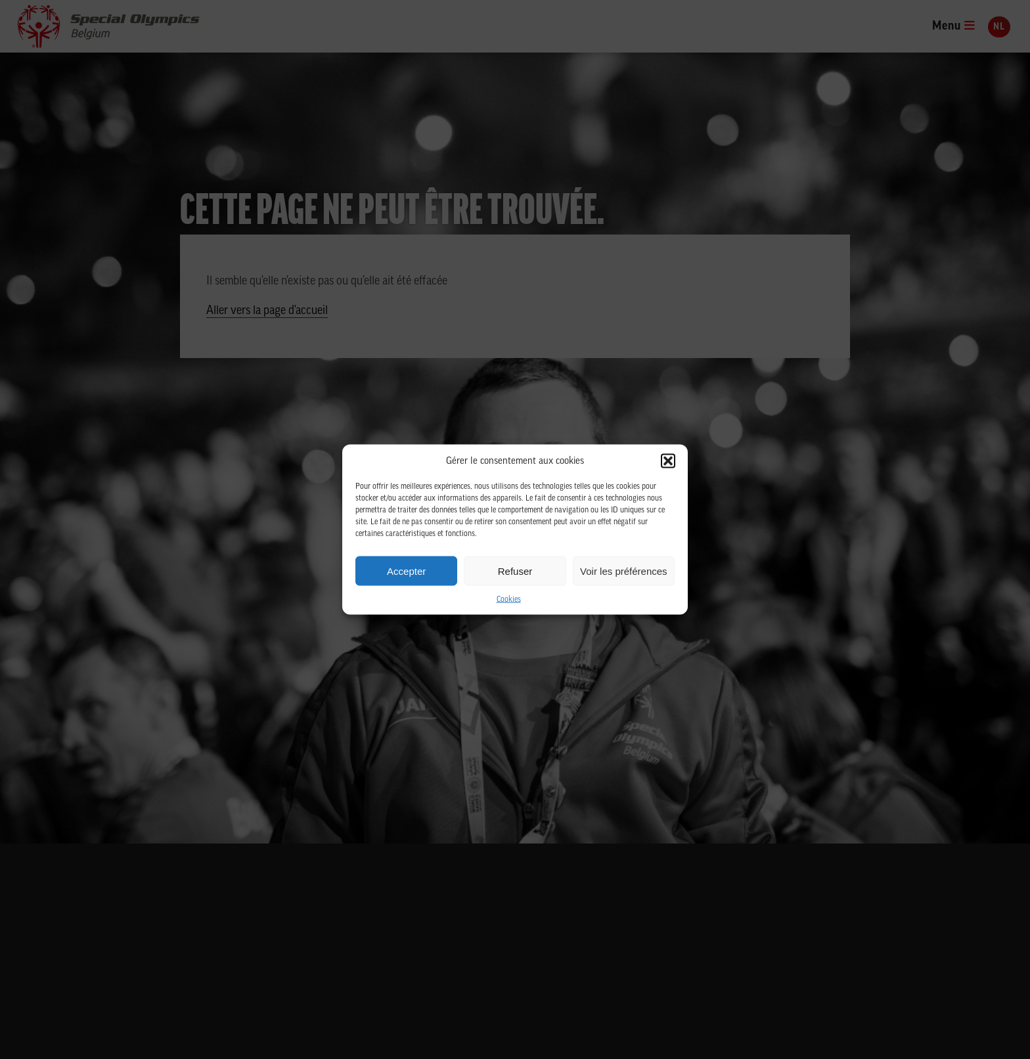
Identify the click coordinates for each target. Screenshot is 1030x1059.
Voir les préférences (623, 570)
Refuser (515, 570)
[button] (668, 461)
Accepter (406, 570)
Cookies (509, 600)
